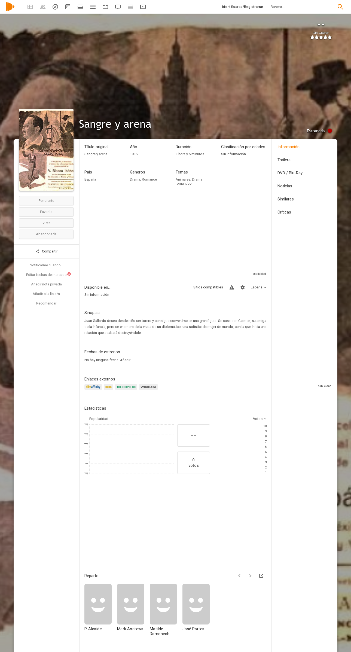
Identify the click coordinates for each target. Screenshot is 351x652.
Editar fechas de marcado (49, 274)
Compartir (46, 251)
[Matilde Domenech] (166, 612)
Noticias (284, 186)
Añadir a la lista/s (46, 294)
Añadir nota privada (46, 284)
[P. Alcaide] (100, 612)
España (90, 179)
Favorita (46, 212)
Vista (46, 223)
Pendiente (46, 201)
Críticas (284, 212)
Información (288, 146)
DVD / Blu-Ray (290, 172)
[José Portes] (196, 612)
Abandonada (46, 234)
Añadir (125, 360)
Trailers (284, 159)
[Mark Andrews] (133, 612)
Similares (285, 199)
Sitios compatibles (208, 287)
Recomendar (46, 303)
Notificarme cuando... (46, 265)
